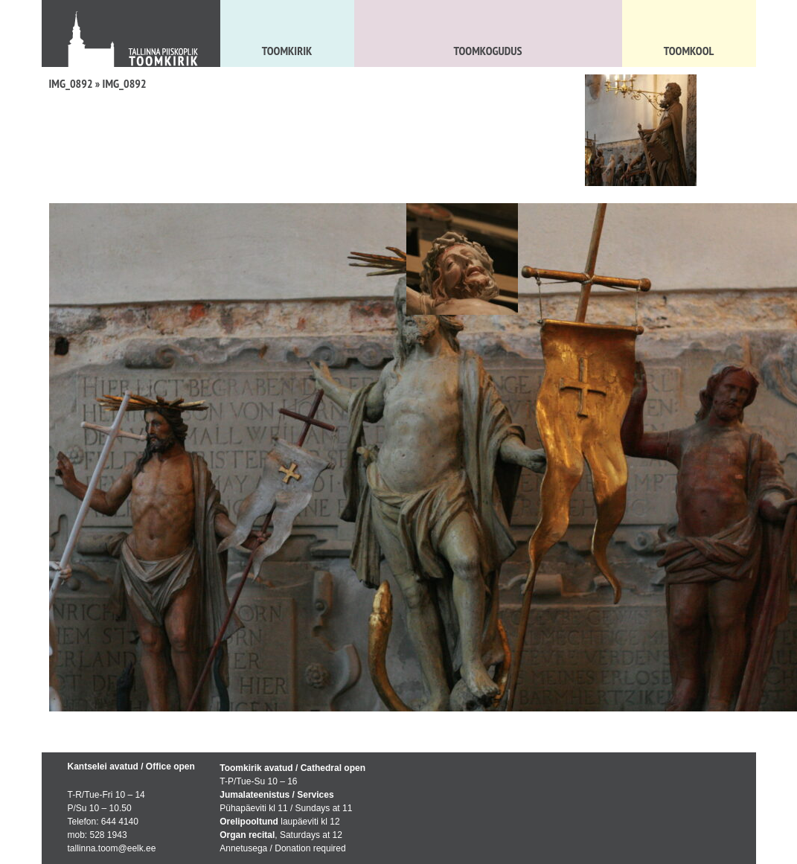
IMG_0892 (71, 83)
